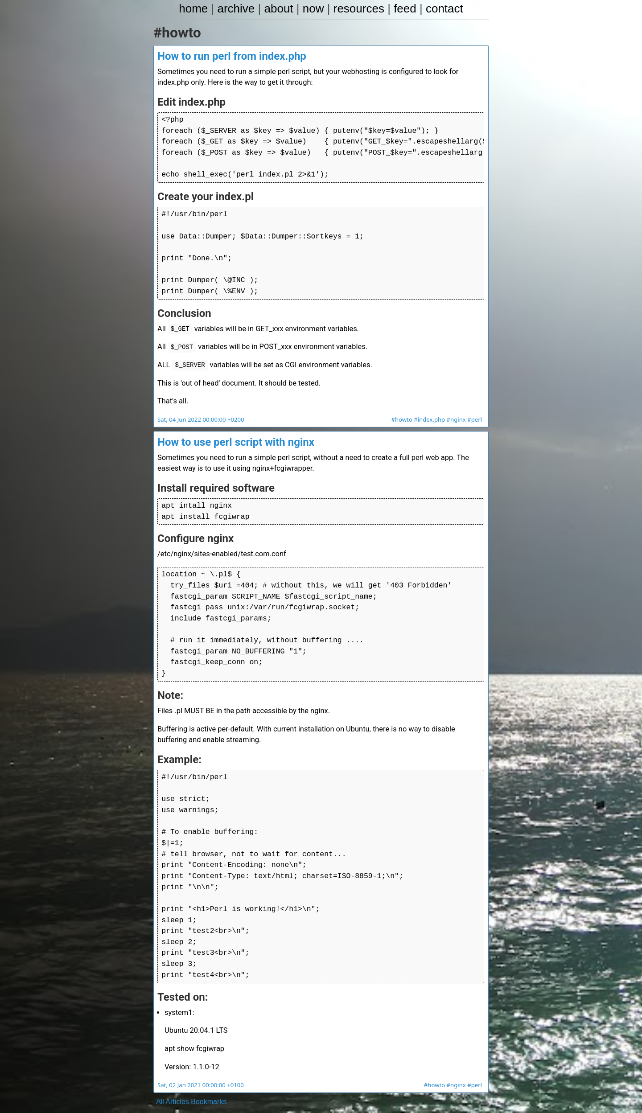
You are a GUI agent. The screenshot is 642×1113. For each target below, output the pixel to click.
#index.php (431, 414)
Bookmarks (208, 1084)
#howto (404, 414)
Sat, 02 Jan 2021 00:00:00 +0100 (199, 1067)
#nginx (457, 414)
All (160, 1084)
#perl (475, 414)
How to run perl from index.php (231, 56)
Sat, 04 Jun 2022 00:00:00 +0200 (199, 414)
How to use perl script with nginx (235, 436)
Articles (177, 1084)
